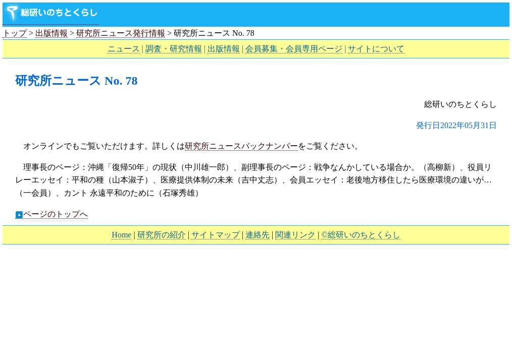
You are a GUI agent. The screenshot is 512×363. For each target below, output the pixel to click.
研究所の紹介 (161, 234)
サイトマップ (215, 234)
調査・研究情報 (173, 48)
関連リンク (295, 234)
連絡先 (257, 234)
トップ (15, 33)
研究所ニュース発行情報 (120, 33)
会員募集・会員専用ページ (293, 48)
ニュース (124, 48)
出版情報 (51, 33)
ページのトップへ (51, 214)
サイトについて (376, 48)
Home (121, 234)
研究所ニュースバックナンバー (241, 146)
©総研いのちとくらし (360, 234)
